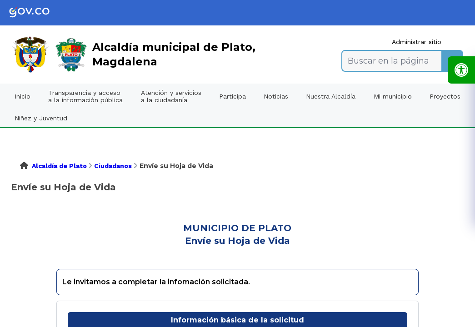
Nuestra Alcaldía (330, 96)
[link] (36, 13)
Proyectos (445, 96)
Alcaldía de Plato (59, 165)
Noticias (276, 96)
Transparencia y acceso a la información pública (85, 96)
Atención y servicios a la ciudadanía (171, 96)
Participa (232, 96)
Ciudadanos (113, 165)
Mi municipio (393, 96)
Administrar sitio (416, 41)
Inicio (22, 96)
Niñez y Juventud (41, 118)
